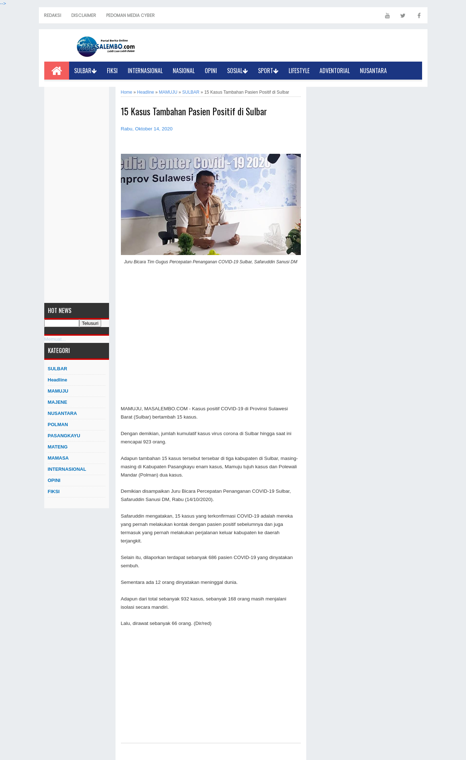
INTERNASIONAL (145, 70)
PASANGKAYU (64, 435)
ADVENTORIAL (335, 70)
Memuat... (55, 339)
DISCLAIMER (83, 15)
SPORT (268, 70)
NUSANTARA (373, 70)
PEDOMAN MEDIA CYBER (130, 15)
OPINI (211, 70)
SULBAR (85, 70)
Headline (57, 380)
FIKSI (112, 70)
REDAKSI (52, 15)
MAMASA (58, 458)
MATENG (58, 447)
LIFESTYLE (299, 70)
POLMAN (58, 424)
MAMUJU (58, 391)
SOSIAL (237, 70)
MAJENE (57, 402)
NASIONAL (184, 70)
